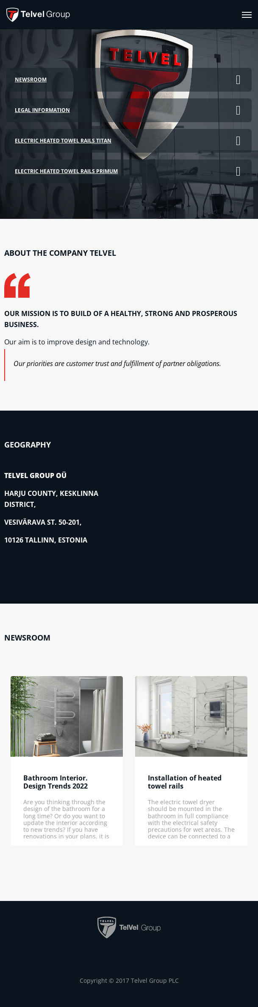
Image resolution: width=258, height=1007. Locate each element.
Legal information (42, 110)
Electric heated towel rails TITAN (63, 140)
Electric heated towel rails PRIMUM (66, 171)
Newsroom (31, 79)
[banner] (38, 14)
